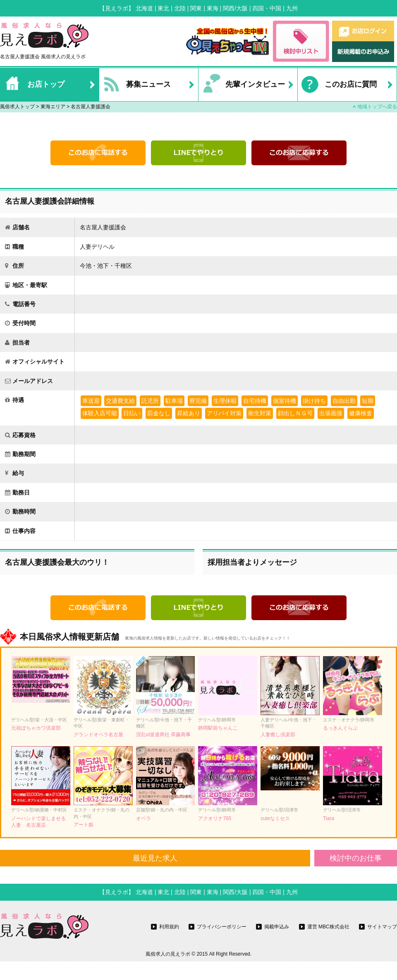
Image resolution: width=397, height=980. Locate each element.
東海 (212, 8)
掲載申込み (276, 927)
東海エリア (53, 106)
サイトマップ (382, 927)
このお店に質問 (337, 84)
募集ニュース (135, 84)
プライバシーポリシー (221, 927)
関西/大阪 (235, 8)
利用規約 (169, 927)
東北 (163, 8)
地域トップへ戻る (375, 106)
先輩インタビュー (241, 84)
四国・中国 (266, 8)
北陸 (180, 8)
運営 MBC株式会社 (328, 927)
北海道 (144, 8)
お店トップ (32, 84)
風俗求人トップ (17, 106)
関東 (196, 8)
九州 (292, 8)
